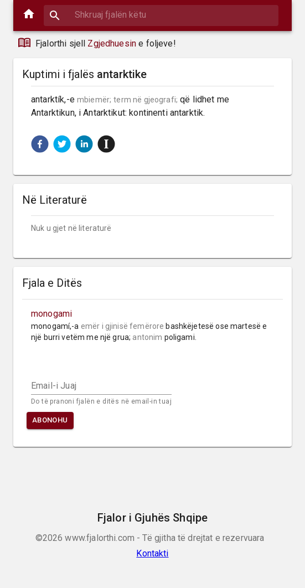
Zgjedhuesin (111, 43)
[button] (40, 144)
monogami (51, 313)
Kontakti (152, 553)
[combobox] (161, 14)
